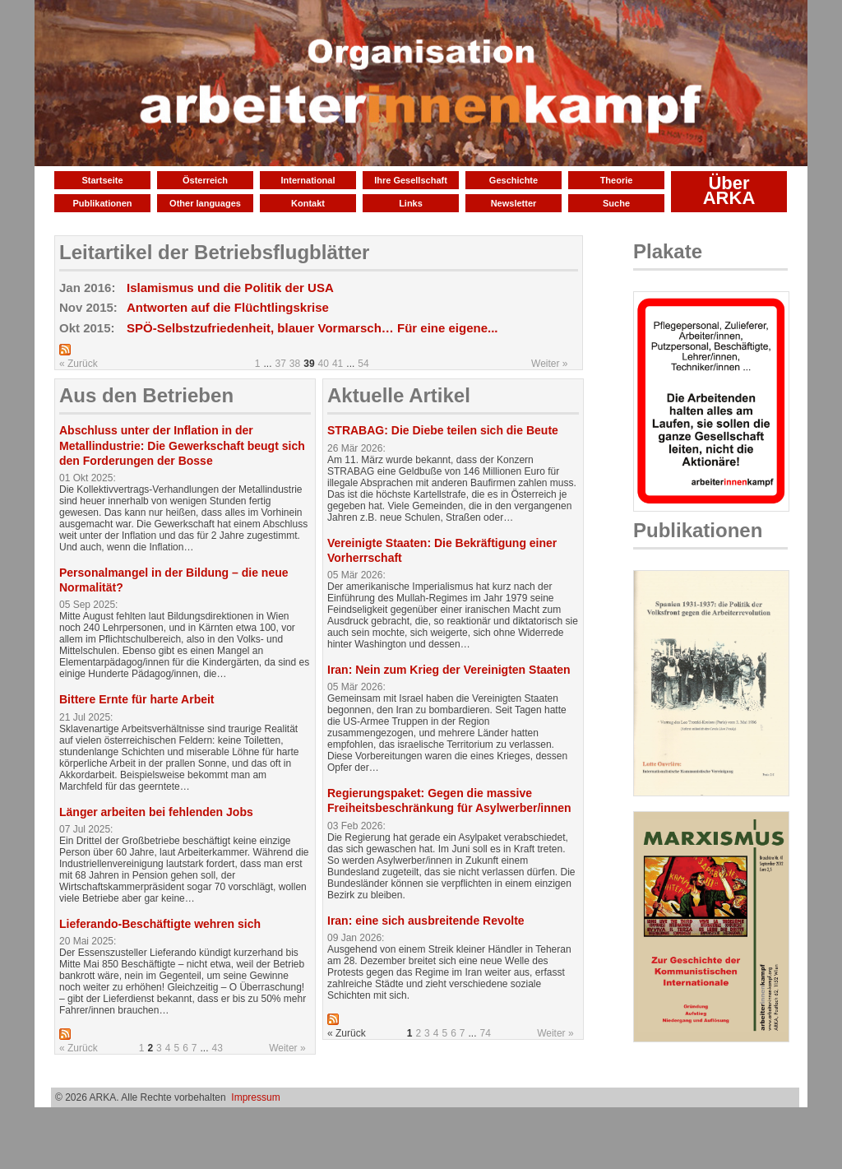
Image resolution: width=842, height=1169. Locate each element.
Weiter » (549, 363)
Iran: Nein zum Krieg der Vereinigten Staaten (449, 669)
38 (294, 363)
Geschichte (513, 180)
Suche (616, 203)
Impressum (255, 1097)
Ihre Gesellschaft (410, 180)
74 (485, 1033)
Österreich (205, 180)
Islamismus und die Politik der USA (230, 288)
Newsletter (514, 203)
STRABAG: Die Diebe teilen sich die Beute (442, 430)
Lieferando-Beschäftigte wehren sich (160, 923)
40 (323, 363)
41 (337, 363)
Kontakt (308, 203)
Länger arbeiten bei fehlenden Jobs (156, 812)
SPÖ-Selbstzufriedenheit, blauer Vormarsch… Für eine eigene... (312, 328)
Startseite (102, 180)
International (307, 180)
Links (411, 203)
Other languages (205, 203)
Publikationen (102, 203)
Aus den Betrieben (146, 395)
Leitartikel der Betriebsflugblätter (214, 252)
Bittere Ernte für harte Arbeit (137, 699)
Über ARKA (729, 190)
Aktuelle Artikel (398, 395)
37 (280, 363)
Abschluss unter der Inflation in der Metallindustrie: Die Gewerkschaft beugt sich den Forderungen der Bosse (182, 445)
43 (217, 1048)
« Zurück (78, 363)
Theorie (616, 180)
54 (363, 363)
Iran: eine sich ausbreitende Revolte (426, 920)
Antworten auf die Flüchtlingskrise (228, 307)
